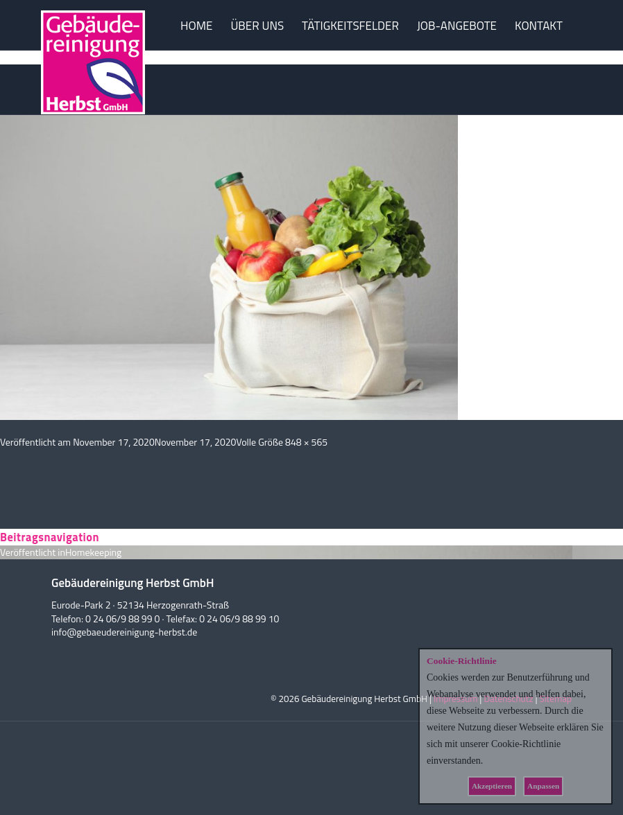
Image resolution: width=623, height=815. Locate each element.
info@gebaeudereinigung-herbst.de (124, 631)
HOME (196, 26)
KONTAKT (539, 26)
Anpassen (543, 786)
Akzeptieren (492, 786)
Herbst (93, 77)
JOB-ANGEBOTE (457, 26)
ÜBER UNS (257, 26)
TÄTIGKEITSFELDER (350, 26)
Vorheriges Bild (31, 57)
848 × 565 (306, 442)
